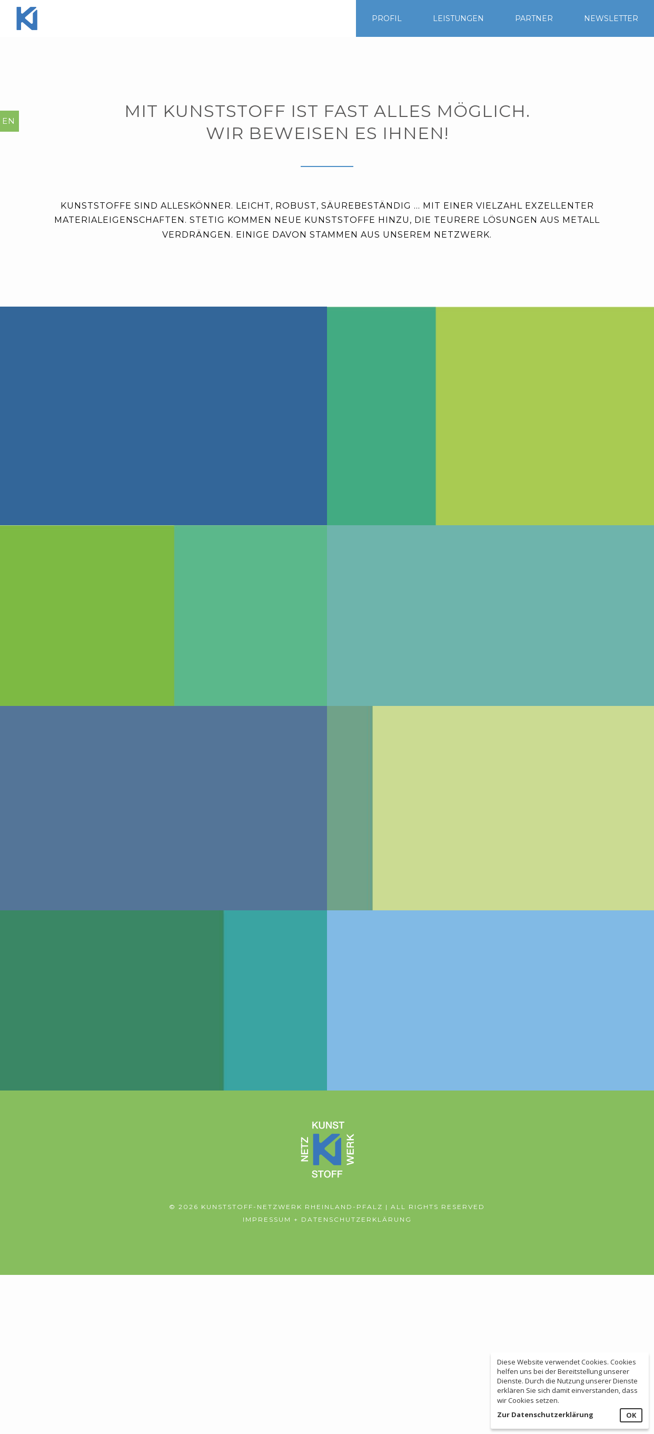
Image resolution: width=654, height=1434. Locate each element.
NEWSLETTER (611, 18)
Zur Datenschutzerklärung (545, 1414)
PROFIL (387, 18)
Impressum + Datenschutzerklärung (327, 1219)
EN (8, 121)
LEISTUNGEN (458, 18)
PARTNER (534, 18)
